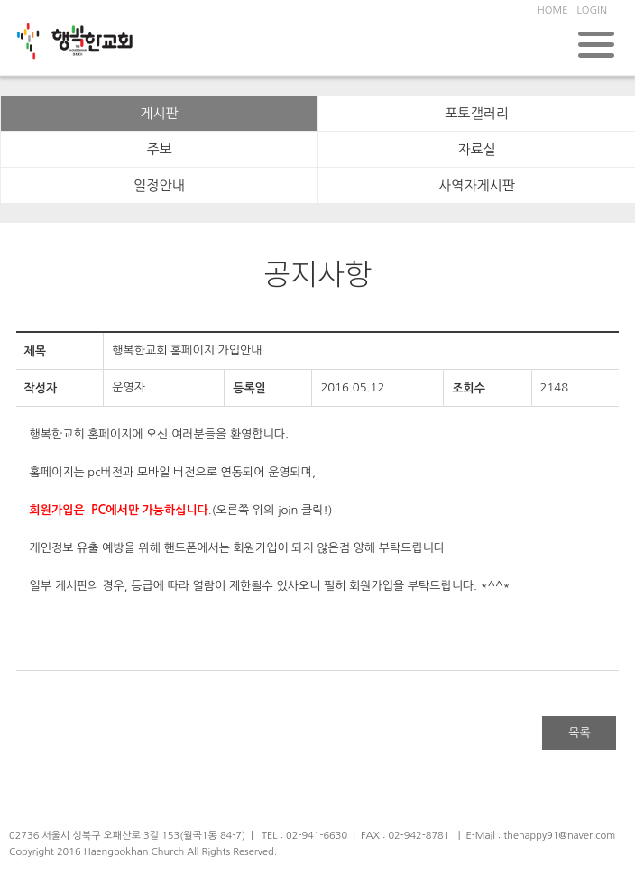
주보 (158, 149)
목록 (579, 733)
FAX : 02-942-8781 (405, 836)
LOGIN (591, 10)
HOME (553, 10)
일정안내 (158, 185)
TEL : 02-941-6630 (304, 836)
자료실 (476, 149)
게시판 (159, 113)
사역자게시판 (476, 185)
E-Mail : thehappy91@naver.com (540, 836)
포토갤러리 (477, 113)
